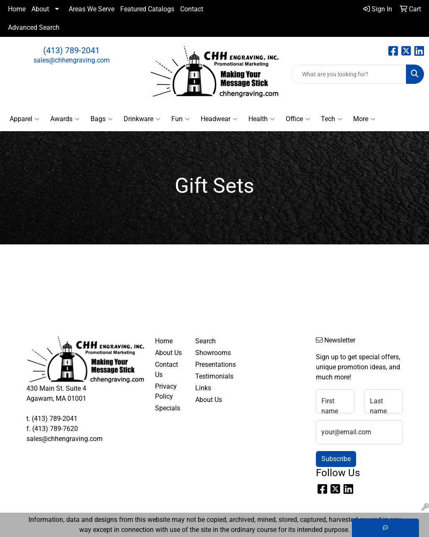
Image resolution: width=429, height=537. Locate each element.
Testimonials (210, 376)
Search (205, 341)
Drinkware (142, 119)
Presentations (210, 364)
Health (261, 119)
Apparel (24, 119)
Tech (331, 119)
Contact (191, 9)
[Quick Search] (348, 74)
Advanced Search (33, 27)
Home (17, 9)
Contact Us (166, 370)
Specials (167, 408)
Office (298, 119)
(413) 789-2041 (71, 50)
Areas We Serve (91, 9)
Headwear (219, 119)
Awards (65, 119)
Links (203, 388)
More (364, 119)
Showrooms (210, 353)
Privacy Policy (166, 391)
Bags (101, 119)
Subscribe (336, 459)
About (40, 9)
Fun (180, 119)
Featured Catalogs (147, 9)
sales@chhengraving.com (72, 60)
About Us (168, 353)
